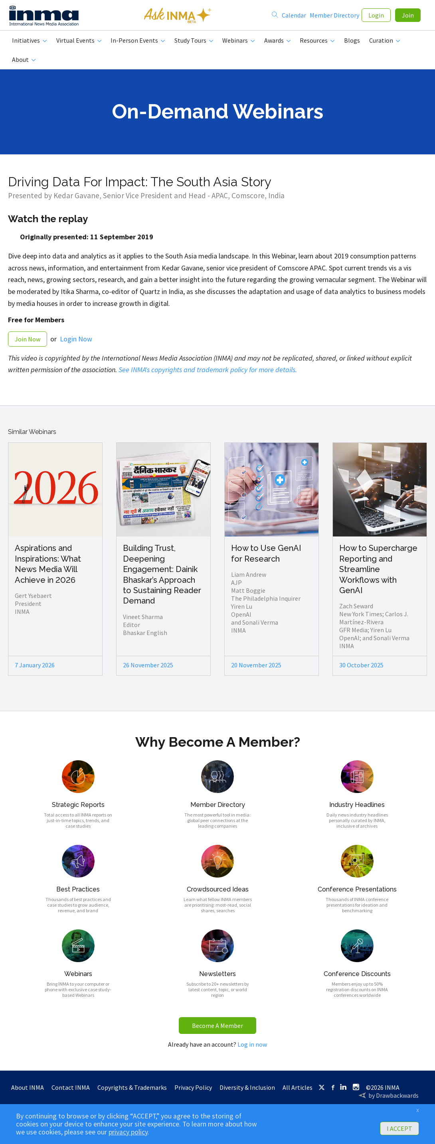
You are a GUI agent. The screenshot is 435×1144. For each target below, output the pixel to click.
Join (408, 17)
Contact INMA (70, 1091)
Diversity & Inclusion (247, 1091)
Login (376, 17)
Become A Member (217, 1029)
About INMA (27, 1091)
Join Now (27, 342)
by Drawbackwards (393, 1099)
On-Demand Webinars (217, 114)
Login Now (76, 342)
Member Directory (334, 17)
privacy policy (128, 1132)
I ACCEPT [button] (399, 1128)
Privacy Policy (193, 1091)
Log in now (252, 1047)
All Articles (297, 1091)
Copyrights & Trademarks (132, 1091)
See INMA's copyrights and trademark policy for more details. (208, 372)
